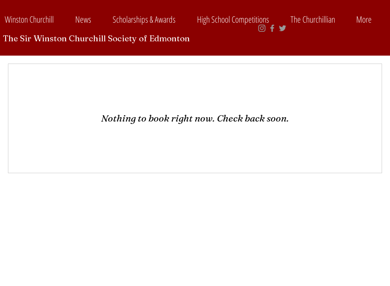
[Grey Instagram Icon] (262, 28)
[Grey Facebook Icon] (272, 28)
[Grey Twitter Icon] (282, 28)
